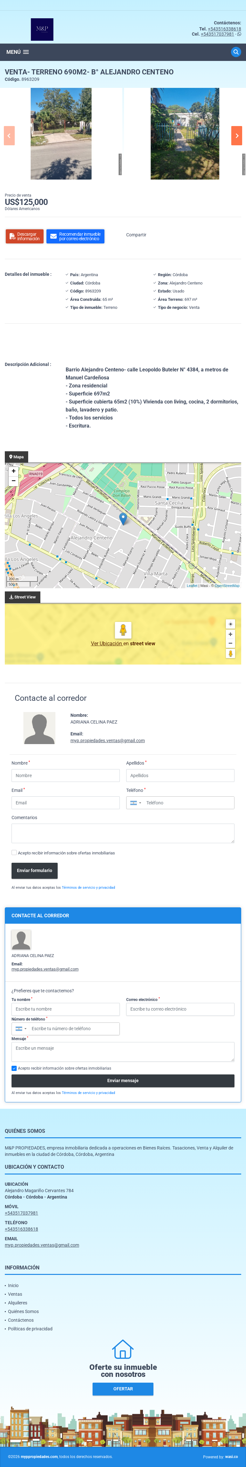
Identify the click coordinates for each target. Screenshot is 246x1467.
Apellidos (136, 763)
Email (18, 790)
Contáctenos (21, 1320)
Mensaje (20, 1038)
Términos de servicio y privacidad (88, 888)
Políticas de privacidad (30, 1328)
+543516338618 (224, 28)
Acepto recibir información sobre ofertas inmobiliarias (66, 853)
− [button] (14, 481)
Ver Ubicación (107, 643)
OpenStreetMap (227, 586)
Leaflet (192, 586)
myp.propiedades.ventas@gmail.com (107, 740)
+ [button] (14, 472)
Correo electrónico (143, 999)
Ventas (15, 1294)
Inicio (13, 1285)
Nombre (21, 763)
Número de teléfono (29, 1019)
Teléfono (136, 790)
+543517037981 (217, 34)
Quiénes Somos (23, 1311)
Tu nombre (22, 999)
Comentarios (24, 817)
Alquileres (17, 1302)
